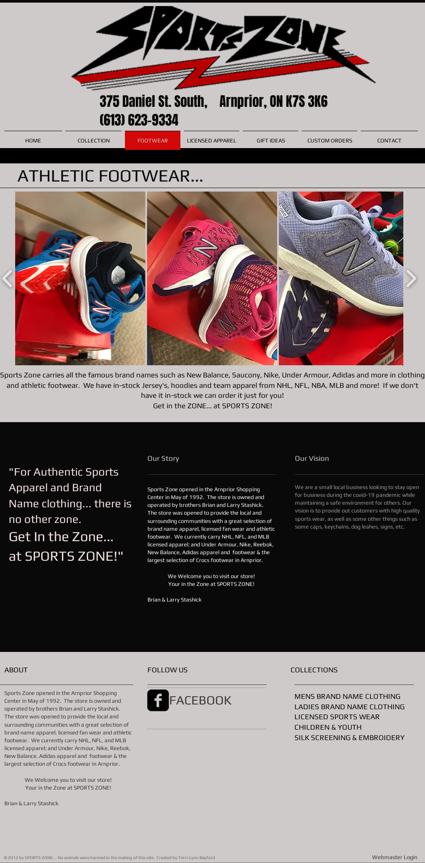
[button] (80, 278)
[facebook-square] (158, 700)
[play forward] (411, 278)
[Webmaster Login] (395, 857)
